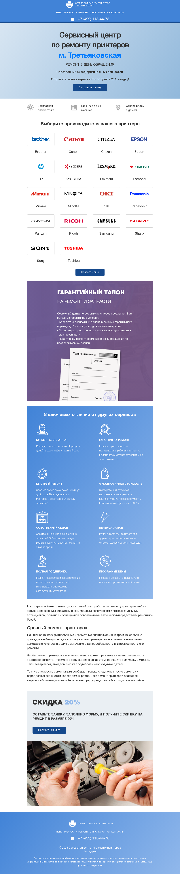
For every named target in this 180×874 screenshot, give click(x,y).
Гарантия (104, 13)
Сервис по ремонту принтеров (92, 4)
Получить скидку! (49, 730)
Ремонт (83, 13)
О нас (93, 13)
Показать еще (90, 272)
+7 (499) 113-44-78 (93, 19)
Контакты (117, 13)
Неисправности (66, 13)
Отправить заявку (90, 87)
